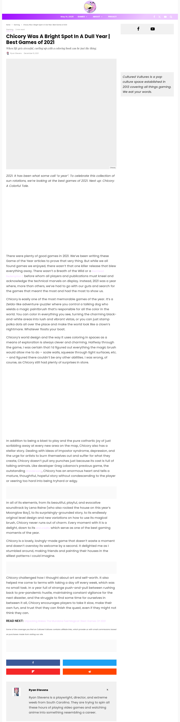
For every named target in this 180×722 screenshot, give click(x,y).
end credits (44, 486)
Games (81, 16)
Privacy (112, 16)
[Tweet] (47, 626)
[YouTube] (165, 17)
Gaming (9, 29)
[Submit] (103, 626)
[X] (159, 17)
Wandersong (36, 429)
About (96, 16)
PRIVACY (35, 720)
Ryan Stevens (16, 53)
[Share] (19, 626)
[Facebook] (154, 17)
